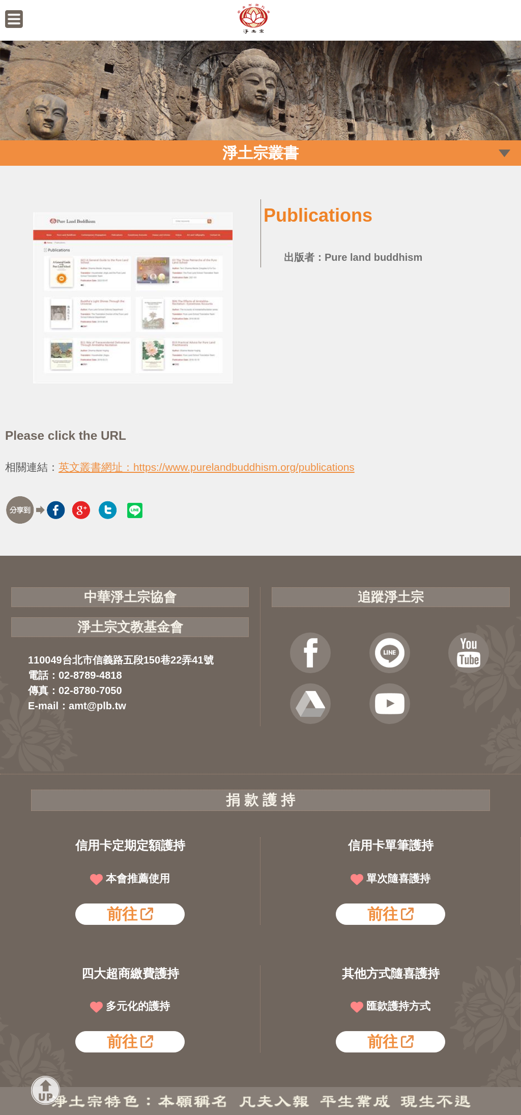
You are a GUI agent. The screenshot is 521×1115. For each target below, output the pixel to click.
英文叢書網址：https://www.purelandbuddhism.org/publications (207, 467)
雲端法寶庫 (310, 703)
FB (310, 652)
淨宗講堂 (389, 703)
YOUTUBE (468, 652)
